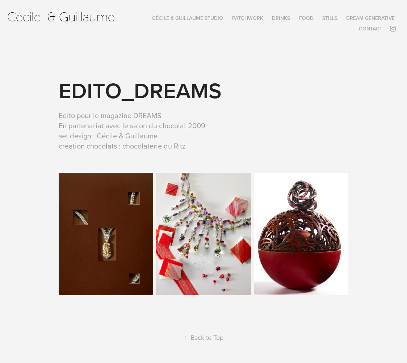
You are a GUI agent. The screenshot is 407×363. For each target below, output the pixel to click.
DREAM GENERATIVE (370, 18)
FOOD (306, 18)
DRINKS (281, 18)
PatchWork (247, 18)
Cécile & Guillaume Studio (187, 18)
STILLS (329, 18)
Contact (370, 28)
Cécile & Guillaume (61, 17)
